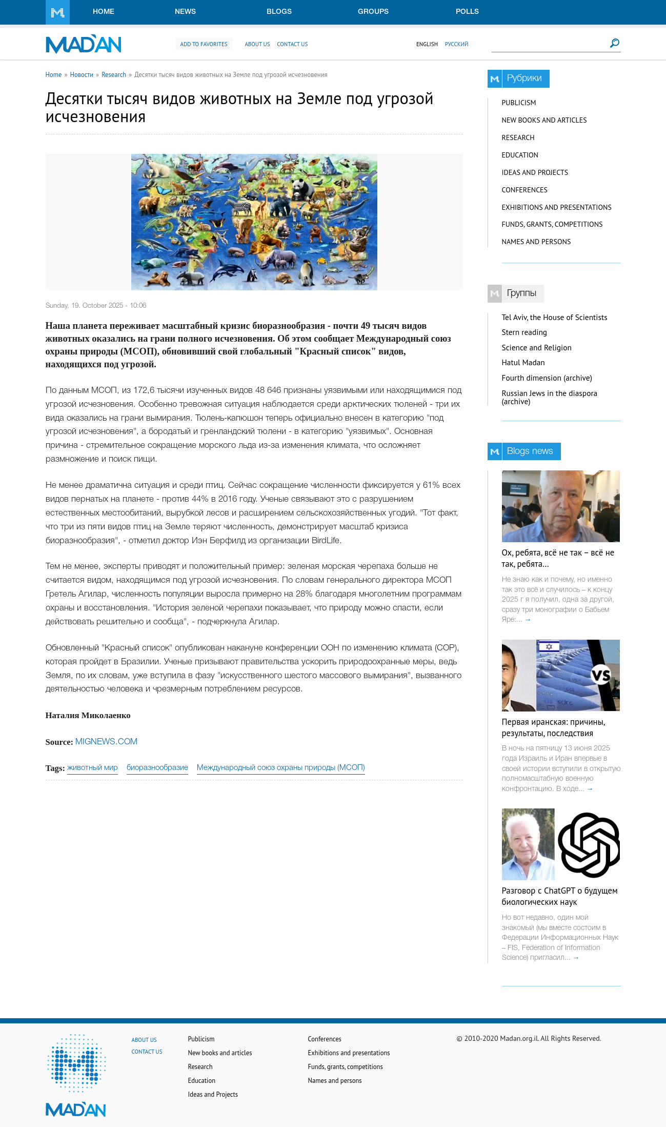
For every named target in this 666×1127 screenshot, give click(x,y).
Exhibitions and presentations (557, 207)
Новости (81, 74)
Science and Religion (537, 347)
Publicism (519, 102)
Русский (457, 44)
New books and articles (544, 120)
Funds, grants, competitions (552, 224)
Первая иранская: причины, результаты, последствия (553, 727)
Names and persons (536, 241)
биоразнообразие (157, 768)
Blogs (279, 12)
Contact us (292, 44)
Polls (467, 12)
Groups (373, 12)
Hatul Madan (523, 362)
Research (114, 74)
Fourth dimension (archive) (547, 377)
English (427, 44)
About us (257, 44)
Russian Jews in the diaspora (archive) (550, 397)
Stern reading (525, 332)
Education (520, 155)
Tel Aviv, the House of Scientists (555, 317)
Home (103, 12)
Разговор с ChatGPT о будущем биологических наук (560, 896)
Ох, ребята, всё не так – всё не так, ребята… (558, 558)
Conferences (525, 189)
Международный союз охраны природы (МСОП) (281, 768)
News (185, 12)
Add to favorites (204, 44)
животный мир (92, 768)
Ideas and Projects (535, 172)
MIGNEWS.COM (106, 742)
